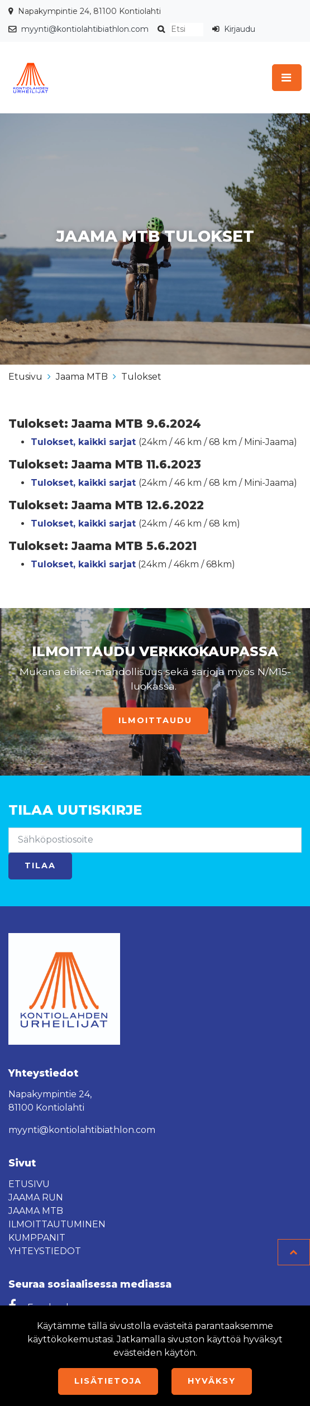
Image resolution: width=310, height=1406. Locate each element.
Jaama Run (35, 1197)
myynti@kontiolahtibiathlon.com (85, 29)
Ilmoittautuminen (57, 1224)
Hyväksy (212, 1381)
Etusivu (25, 376)
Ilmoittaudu (155, 720)
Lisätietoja (108, 1381)
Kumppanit (36, 1237)
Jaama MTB (82, 376)
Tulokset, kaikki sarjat (83, 482)
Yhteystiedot (44, 1251)
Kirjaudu (239, 29)
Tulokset (141, 376)
